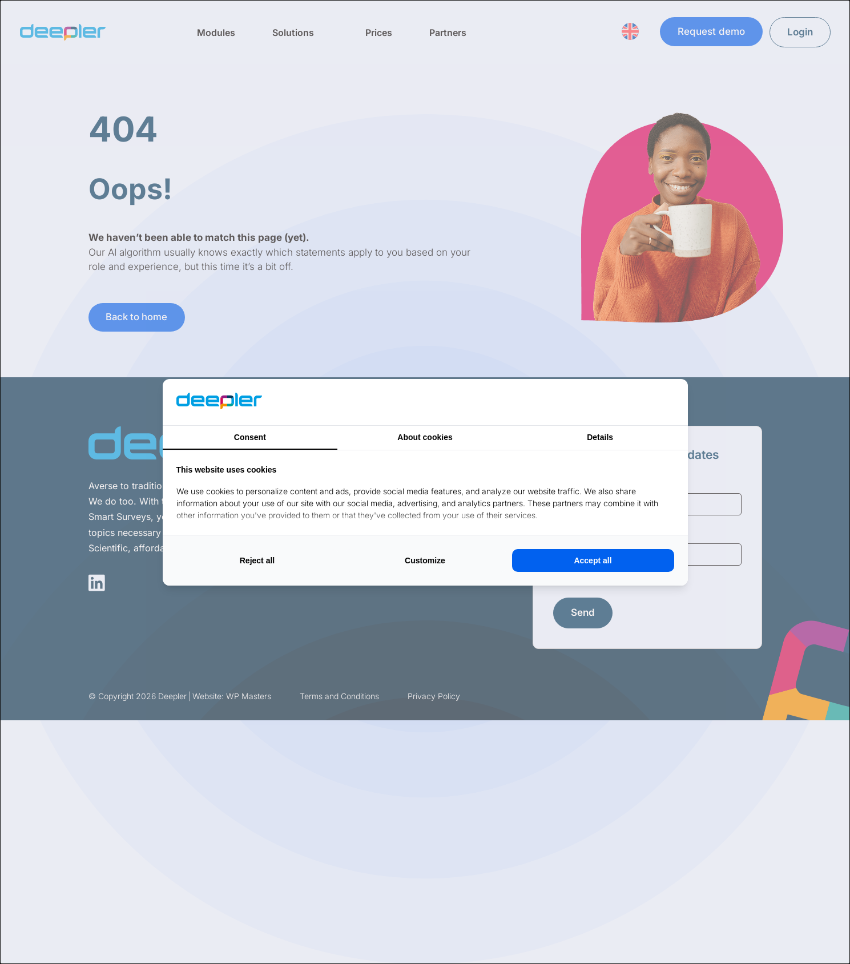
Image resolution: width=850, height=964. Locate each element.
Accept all (592, 560)
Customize (425, 560)
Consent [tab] (250, 437)
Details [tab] (600, 437)
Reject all (257, 560)
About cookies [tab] (424, 437)
